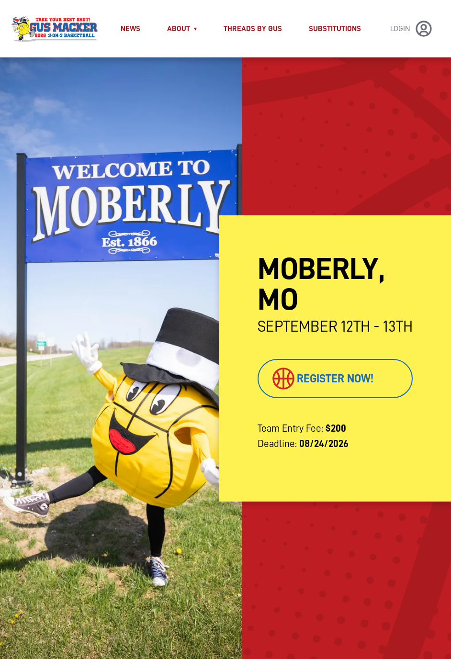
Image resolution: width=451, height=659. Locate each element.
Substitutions (335, 29)
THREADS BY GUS (253, 29)
